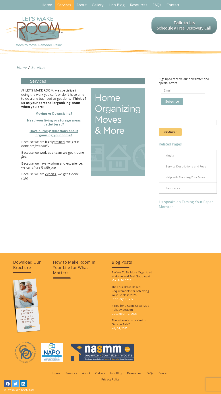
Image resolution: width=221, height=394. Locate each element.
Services (38, 67)
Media (170, 155)
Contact (164, 373)
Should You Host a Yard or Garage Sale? (129, 322)
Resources (173, 188)
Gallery (100, 373)
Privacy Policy (110, 379)
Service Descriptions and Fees (186, 166)
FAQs (150, 373)
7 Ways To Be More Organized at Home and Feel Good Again (132, 274)
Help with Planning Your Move (185, 177)
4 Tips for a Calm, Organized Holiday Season (130, 308)
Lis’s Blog (116, 373)
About (86, 373)
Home (22, 67)
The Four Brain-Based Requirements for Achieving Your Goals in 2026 (130, 291)
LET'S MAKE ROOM (45, 31)
